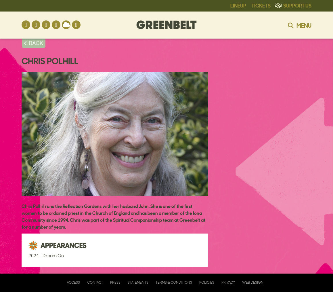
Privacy (228, 282)
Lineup (238, 5)
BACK (36, 42)
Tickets (261, 5)
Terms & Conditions (174, 282)
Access (73, 282)
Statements (138, 282)
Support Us (297, 5)
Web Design (252, 282)
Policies (206, 282)
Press (115, 282)
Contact (95, 282)
